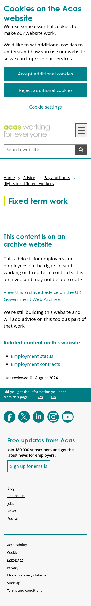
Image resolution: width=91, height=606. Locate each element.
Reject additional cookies (46, 90)
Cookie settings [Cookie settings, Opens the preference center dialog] (45, 107)
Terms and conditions (24, 590)
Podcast (13, 518)
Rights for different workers (29, 183)
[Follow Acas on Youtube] (68, 417)
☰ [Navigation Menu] (81, 130)
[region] (45, 60)
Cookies (13, 552)
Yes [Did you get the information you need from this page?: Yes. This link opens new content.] (40, 397)
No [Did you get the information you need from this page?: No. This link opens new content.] (53, 397)
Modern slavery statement (28, 575)
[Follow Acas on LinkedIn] (38, 417)
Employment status (32, 356)
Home (9, 177)
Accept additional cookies (45, 74)
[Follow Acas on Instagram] (53, 417)
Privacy (12, 567)
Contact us (16, 496)
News (11, 511)
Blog (10, 488)
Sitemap (13, 582)
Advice (29, 177)
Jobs (10, 503)
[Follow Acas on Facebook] (9, 417)
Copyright (15, 560)
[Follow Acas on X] (24, 417)
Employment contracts (35, 364)
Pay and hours (57, 177)
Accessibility (17, 544)
